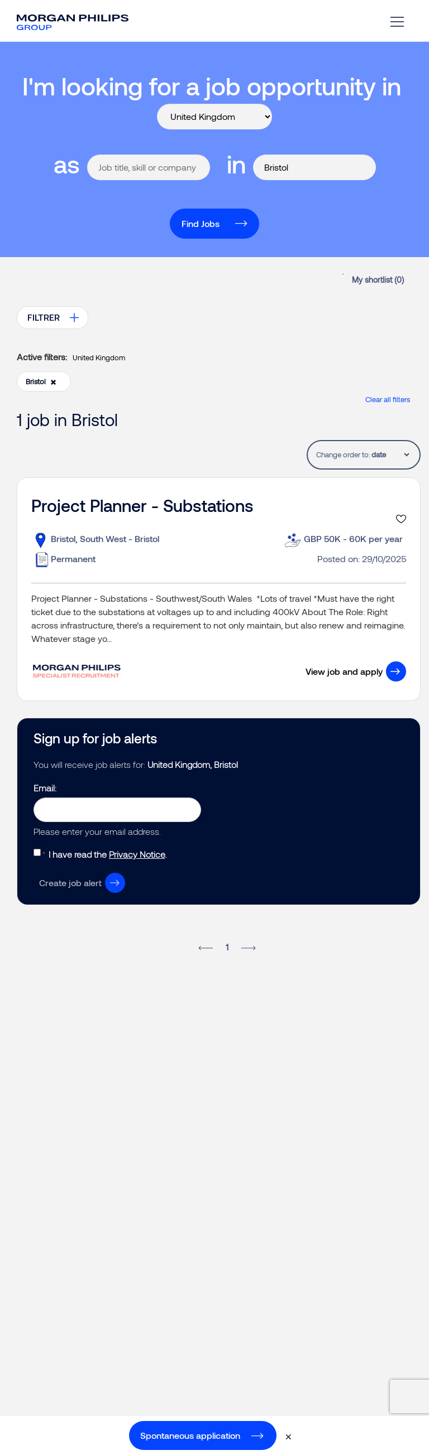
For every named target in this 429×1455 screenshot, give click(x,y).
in (236, 163)
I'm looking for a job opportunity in (211, 85)
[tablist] (390, 454)
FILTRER (43, 317)
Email (44, 787)
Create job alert (70, 882)
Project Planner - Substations (142, 505)
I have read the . (107, 854)
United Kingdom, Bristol (192, 764)
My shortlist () (378, 279)
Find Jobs (201, 223)
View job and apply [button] (344, 671)
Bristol (41, 381)
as (67, 163)
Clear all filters (387, 399)
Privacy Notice (137, 854)
